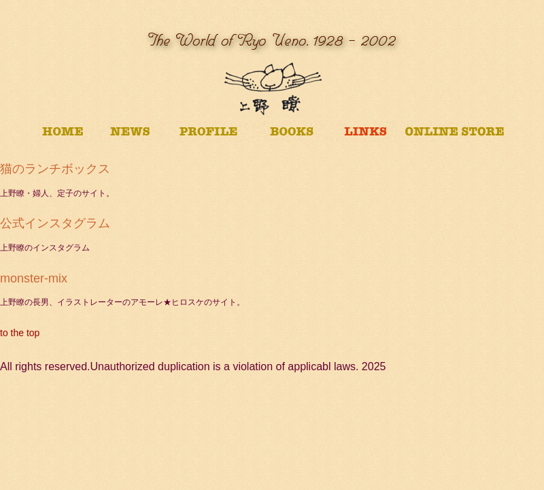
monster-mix (33, 278)
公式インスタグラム (55, 223)
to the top (19, 332)
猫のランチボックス (55, 169)
